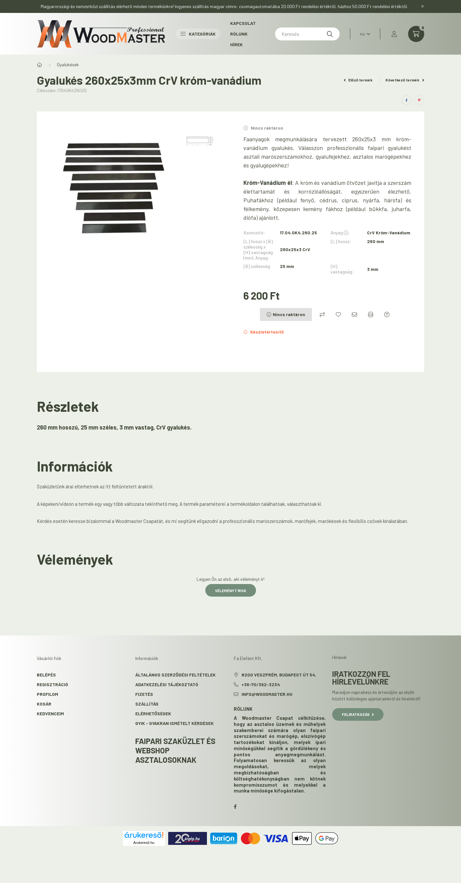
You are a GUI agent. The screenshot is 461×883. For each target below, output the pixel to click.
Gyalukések (68, 64)
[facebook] (406, 100)
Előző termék (358, 80)
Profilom (47, 694)
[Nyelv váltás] (363, 33)
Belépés (46, 674)
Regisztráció (52, 684)
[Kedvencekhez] (338, 314)
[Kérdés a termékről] (386, 314)
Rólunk (239, 34)
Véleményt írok (230, 590)
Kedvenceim (50, 713)
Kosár (44, 704)
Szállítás (147, 704)
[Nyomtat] (370, 314)
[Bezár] (422, 6)
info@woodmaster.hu (266, 694)
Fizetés (144, 694)
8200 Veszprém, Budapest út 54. (278, 674)
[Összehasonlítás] (322, 314)
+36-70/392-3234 (260, 684)
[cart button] (416, 34)
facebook (235, 806)
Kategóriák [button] (198, 34)
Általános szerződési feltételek (175, 674)
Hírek (236, 44)
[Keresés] (307, 33)
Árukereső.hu (143, 843)
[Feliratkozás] (263, 331)
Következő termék (404, 80)
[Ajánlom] (354, 314)
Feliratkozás (358, 714)
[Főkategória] (39, 64)
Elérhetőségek (153, 713)
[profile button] (394, 34)
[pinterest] (419, 100)
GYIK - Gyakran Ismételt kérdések (174, 723)
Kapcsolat (243, 23)
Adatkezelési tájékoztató (166, 684)
